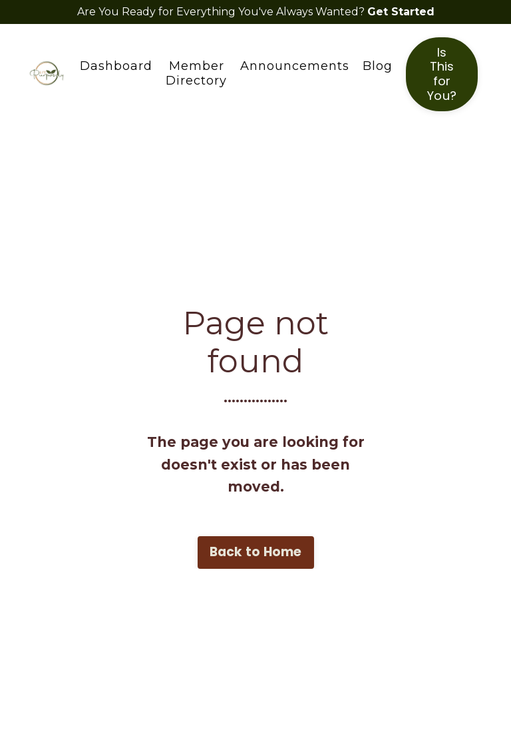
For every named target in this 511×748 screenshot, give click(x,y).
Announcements (294, 66)
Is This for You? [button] (441, 74)
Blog (378, 66)
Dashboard (116, 66)
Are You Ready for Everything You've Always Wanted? (222, 11)
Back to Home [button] (256, 552)
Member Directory (196, 73)
